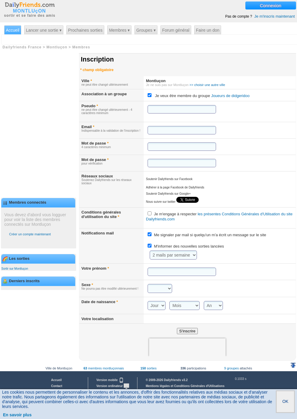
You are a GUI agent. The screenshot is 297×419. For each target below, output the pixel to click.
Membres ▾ (119, 30)
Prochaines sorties (85, 30)
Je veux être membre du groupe (202, 95)
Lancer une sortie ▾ (44, 30)
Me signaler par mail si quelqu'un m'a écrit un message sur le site (210, 235)
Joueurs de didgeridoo (229, 95)
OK (285, 401)
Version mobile (110, 380)
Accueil (12, 30)
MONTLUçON (29, 11)
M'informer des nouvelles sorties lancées (189, 246)
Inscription (97, 59)
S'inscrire (187, 331)
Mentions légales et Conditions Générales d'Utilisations (185, 386)
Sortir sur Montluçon (14, 268)
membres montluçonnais (103, 368)
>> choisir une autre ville (207, 85)
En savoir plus (17, 414)
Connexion (270, 5)
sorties (148, 368)
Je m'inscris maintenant (274, 16)
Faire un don (208, 30)
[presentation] (187, 347)
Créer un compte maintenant (30, 234)
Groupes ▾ (146, 30)
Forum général (175, 30)
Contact (56, 386)
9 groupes (231, 368)
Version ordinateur (113, 386)
